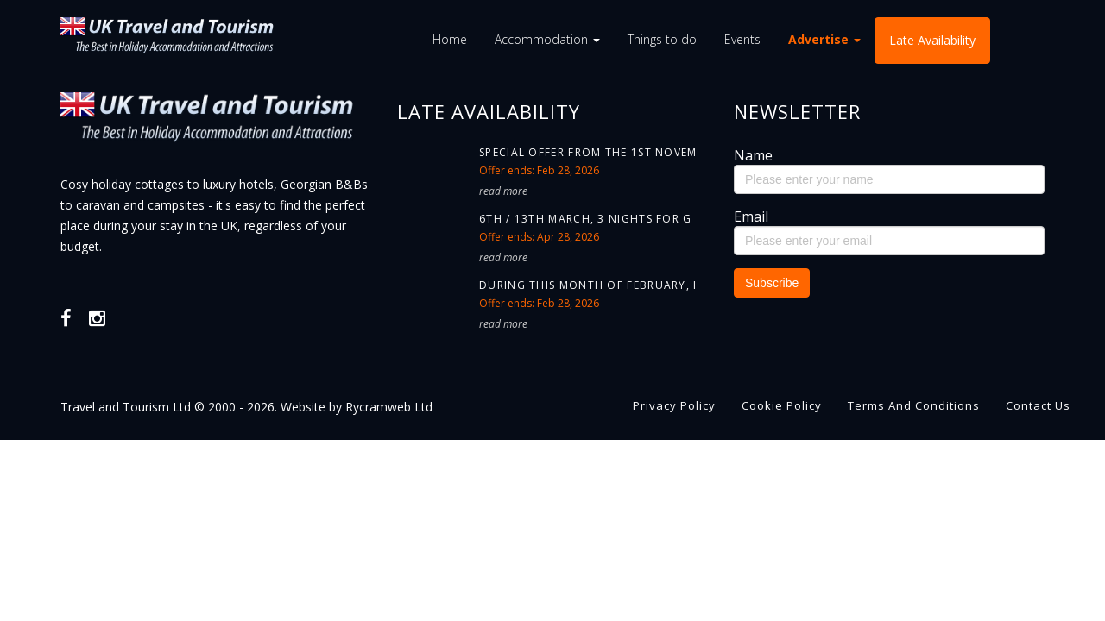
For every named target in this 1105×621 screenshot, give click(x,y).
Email (751, 216)
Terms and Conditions (914, 405)
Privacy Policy (674, 405)
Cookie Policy (782, 405)
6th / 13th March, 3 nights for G (585, 218)
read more (503, 191)
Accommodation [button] (547, 39)
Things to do (662, 39)
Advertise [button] (824, 39)
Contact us (1038, 405)
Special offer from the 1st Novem (588, 152)
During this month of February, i (588, 285)
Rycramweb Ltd (389, 406)
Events (742, 39)
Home (450, 39)
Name (753, 155)
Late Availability (932, 40)
